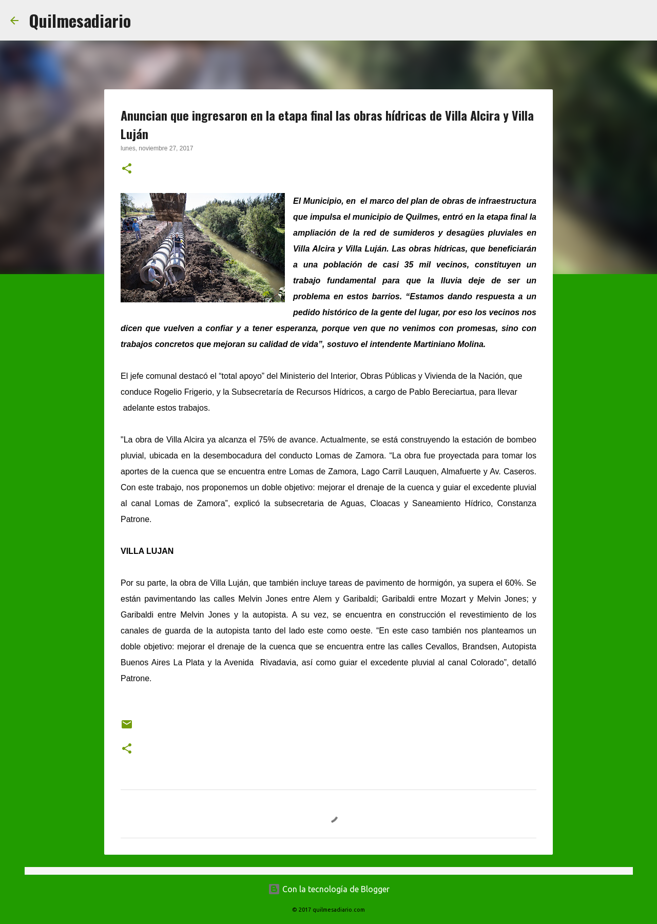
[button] (127, 169)
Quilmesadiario (80, 20)
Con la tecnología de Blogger (329, 889)
